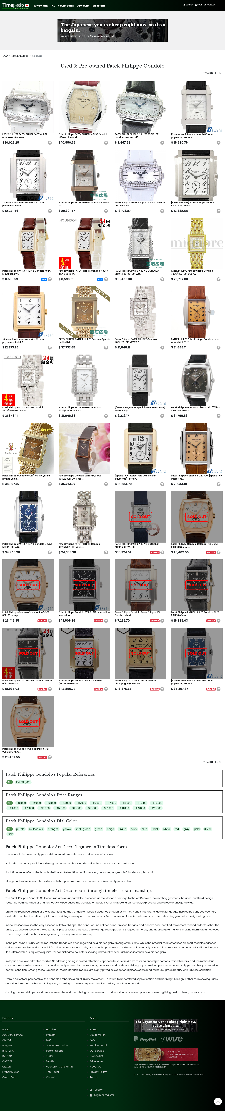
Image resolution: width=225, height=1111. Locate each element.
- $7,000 (111, 803)
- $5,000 (81, 803)
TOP (5, 55)
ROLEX (6, 1029)
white (166, 829)
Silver (207, 829)
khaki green (83, 829)
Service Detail (66, 5)
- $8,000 (126, 803)
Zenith (50, 1061)
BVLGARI (7, 1056)
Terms (94, 1077)
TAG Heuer (52, 1072)
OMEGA (6, 1040)
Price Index (96, 1061)
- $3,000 (51, 803)
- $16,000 (92, 808)
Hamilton (52, 1029)
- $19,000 (139, 808)
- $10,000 (156, 803)
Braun (122, 829)
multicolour (36, 829)
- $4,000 (66, 803)
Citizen (6, 1066)
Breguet (7, 1045)
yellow (67, 829)
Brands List (98, 5)
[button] (49, 143)
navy (134, 829)
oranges (53, 829)
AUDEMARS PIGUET (13, 1035)
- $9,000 (141, 803)
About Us (95, 1066)
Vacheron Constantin (59, 1066)
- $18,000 (123, 808)
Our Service (83, 5)
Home (93, 1029)
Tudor (49, 1056)
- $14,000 (60, 808)
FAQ (53, 5)
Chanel (50, 1077)
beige (110, 829)
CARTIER (7, 1061)
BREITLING (8, 1051)
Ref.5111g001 (23, 782)
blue (144, 829)
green (98, 829)
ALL (10, 782)
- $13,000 (44, 808)
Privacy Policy (98, 1072)
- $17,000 (107, 808)
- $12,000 (28, 808)
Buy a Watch (40, 5)
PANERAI (51, 1035)
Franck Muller (10, 1072)
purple (20, 829)
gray (186, 829)
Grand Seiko (9, 1077)
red (177, 829)
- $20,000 (156, 808)
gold (197, 829)
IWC (48, 1040)
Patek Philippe (20, 55)
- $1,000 (21, 803)
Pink (10, 834)
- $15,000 (76, 808)
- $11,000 (13, 808)
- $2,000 (36, 803)
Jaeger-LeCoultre (57, 1045)
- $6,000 (96, 803)
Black (155, 829)
